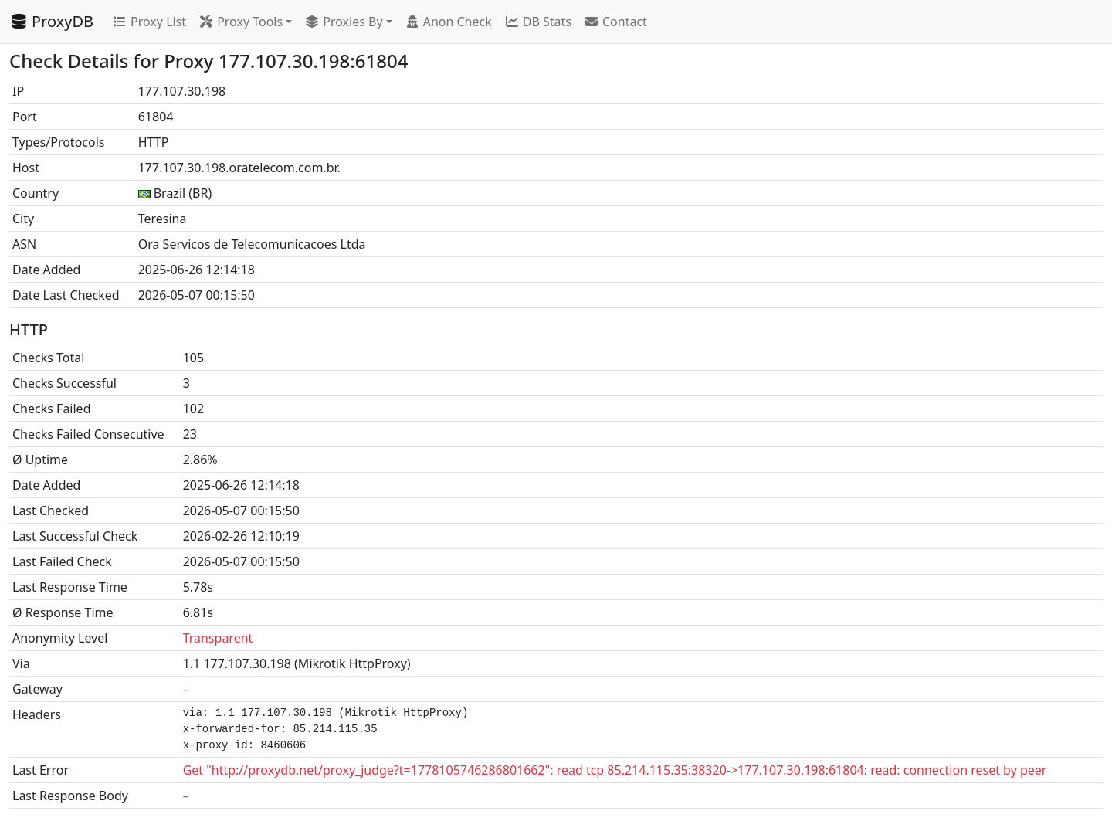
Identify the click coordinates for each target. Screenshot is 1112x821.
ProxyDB (51, 21)
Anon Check (448, 21)
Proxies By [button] (343, 21)
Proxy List (149, 21)
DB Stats (537, 21)
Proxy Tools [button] (240, 21)
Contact (615, 21)
